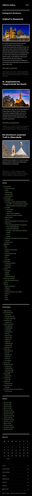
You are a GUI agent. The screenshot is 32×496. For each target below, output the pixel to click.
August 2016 (7, 417)
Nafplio (8, 232)
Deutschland (19, 126)
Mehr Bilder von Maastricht (9, 68)
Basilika (4, 73)
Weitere (6, 284)
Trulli (3, 175)
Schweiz (6, 377)
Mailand (7, 255)
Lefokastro (9, 211)
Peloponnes (8, 223)
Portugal (6, 374)
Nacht (8, 74)
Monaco (7, 293)
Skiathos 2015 (9, 242)
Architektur (14, 172)
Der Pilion (7, 207)
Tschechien (7, 385)
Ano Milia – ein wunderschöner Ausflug (17, 204)
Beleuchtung (9, 73)
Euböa (6, 330)
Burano (7, 251)
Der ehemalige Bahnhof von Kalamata (16, 225)
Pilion (6, 341)
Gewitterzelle (8, 192)
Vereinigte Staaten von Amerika (12, 389)
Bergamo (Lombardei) (11, 249)
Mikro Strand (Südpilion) (13, 213)
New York (7, 391)
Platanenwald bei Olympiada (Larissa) (16, 205)
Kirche (26, 73)
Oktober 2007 (7, 429)
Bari (6, 248)
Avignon (7, 288)
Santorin (7, 240)
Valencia (6, 282)
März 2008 (7, 423)
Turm (6, 175)
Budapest (7, 290)
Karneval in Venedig (10, 253)
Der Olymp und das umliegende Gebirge (15, 202)
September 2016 (8, 415)
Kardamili (7, 331)
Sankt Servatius (13, 74)
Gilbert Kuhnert (5, 71)
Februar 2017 (7, 410)
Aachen (7, 314)
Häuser (8, 174)
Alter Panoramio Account (12, 280)
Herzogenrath (9, 194)
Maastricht (19, 71)
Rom (6, 257)
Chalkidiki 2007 (9, 200)
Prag (6, 297)
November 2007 (8, 427)
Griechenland (7, 198)
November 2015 (8, 419)
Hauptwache (22, 73)
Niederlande (25, 71)
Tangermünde (26, 126)
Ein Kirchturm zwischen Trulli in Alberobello (14, 136)
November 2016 (8, 412)
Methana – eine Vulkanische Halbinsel (16, 230)
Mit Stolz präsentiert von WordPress (18, 493)
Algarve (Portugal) (10, 286)
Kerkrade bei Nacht (10, 263)
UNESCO (10, 175)
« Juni (7, 458)
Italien (23, 171)
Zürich (7, 299)
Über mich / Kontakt (9, 278)
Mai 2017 (6, 404)
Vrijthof (19, 74)
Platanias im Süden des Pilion (14, 215)
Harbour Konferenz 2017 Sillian (13, 292)
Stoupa (8, 236)
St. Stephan (13, 129)
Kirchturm (4, 74)
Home (4, 465)
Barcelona (7, 270)
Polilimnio (8, 343)
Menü (27, 5)
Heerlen (7, 366)
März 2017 (6, 408)
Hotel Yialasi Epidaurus (12, 226)
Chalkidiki (8, 328)
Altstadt (9, 127)
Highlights (7, 244)
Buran (6, 356)
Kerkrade (7, 368)
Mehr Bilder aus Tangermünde (10, 122)
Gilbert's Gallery (8, 5)
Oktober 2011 (7, 421)
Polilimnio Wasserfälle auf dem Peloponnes (16, 238)
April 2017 (6, 406)
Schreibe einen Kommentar (23, 129)
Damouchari (9, 209)
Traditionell (25, 174)
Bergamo (7, 354)
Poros (8, 234)
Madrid (7, 272)
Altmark (5, 127)
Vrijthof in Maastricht (12, 19)
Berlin (6, 190)
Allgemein (6, 310)
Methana (7, 337)
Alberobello (18, 171)
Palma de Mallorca (10, 276)
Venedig (7, 259)
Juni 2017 (6, 402)
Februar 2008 (7, 425)
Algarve (7, 375)
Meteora (7, 219)
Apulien (9, 172)
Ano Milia (7, 326)
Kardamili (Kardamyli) (12, 228)
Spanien (6, 269)
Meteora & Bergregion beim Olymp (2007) (16, 221)
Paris (6, 295)
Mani (6, 333)
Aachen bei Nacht (10, 188)
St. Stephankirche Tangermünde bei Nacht (14, 83)
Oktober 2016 (7, 414)
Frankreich (7, 320)
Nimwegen (8, 267)
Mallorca (7, 274)
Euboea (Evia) (8, 217)
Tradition (21, 174)
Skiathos (7, 347)
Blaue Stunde (16, 73)
